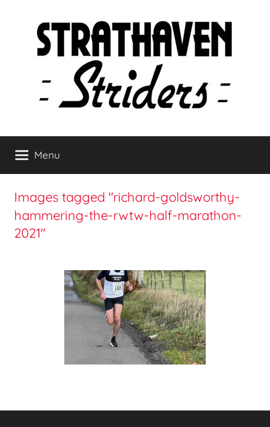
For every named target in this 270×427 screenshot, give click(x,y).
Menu (37, 155)
